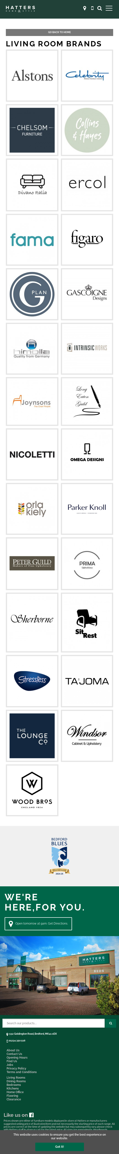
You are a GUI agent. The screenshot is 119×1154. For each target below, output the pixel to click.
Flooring (12, 1095)
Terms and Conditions (22, 1072)
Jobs (10, 1065)
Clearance (14, 1099)
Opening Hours (17, 1057)
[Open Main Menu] (109, 8)
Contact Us (14, 1054)
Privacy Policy (16, 1068)
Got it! (59, 1146)
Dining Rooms (16, 1081)
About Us (13, 1050)
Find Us (12, 1061)
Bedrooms (14, 1085)
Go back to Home (59, 32)
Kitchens (13, 1088)
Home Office (15, 1092)
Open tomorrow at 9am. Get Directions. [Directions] (38, 923)
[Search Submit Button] (111, 1023)
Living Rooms (16, 1077)
